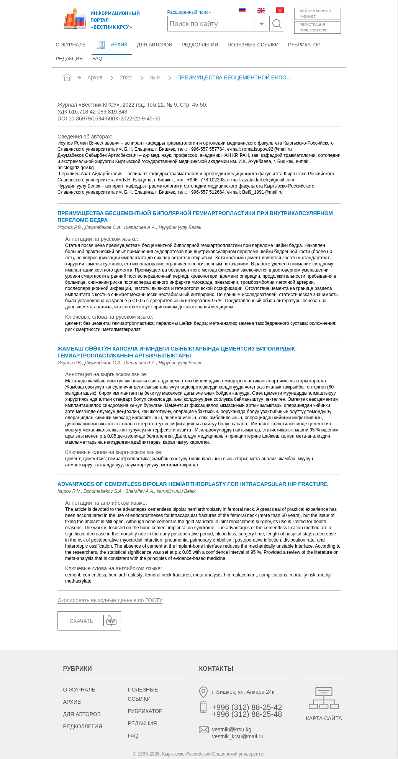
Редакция (69, 58)
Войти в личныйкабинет (315, 13)
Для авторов (154, 45)
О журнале (71, 45)
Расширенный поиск (189, 12)
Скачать (81, 621)
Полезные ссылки (253, 45)
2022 (126, 77)
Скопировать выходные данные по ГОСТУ (109, 600)
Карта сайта (324, 718)
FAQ (97, 58)
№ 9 (154, 77)
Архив (111, 45)
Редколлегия (200, 45)
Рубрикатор (304, 45)
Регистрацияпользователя (314, 27)
